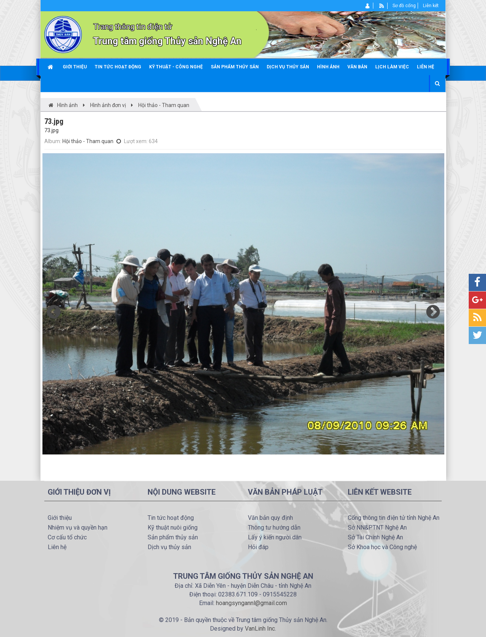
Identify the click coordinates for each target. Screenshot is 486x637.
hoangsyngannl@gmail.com (251, 603)
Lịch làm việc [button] (392, 66)
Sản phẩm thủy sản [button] (235, 66)
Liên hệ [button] (425, 66)
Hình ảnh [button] (328, 66)
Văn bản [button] (357, 66)
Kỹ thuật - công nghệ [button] (176, 66)
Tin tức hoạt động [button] (118, 66)
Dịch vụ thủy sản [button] (288, 66)
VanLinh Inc (260, 628)
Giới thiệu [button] (75, 66)
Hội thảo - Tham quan (87, 141)
